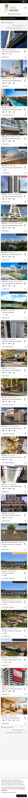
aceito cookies (21, 795)
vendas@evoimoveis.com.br (12, 768)
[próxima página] (2, 738)
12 (10, 736)
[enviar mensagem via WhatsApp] (22, 1)
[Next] (25, 39)
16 (23, 736)
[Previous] (3, 39)
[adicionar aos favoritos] (26, 57)
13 (13, 736)
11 (7, 736)
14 (16, 736)
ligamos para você (9, 770)
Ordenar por (9, 28)
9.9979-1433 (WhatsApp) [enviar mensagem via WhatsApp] (12, 765)
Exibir (13, 25)
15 (20, 736)
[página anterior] (5, 736)
